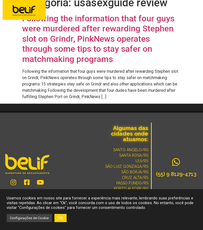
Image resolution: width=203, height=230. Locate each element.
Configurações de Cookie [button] (29, 218)
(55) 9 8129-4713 (176, 174)
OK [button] (60, 218)
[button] (195, 10)
